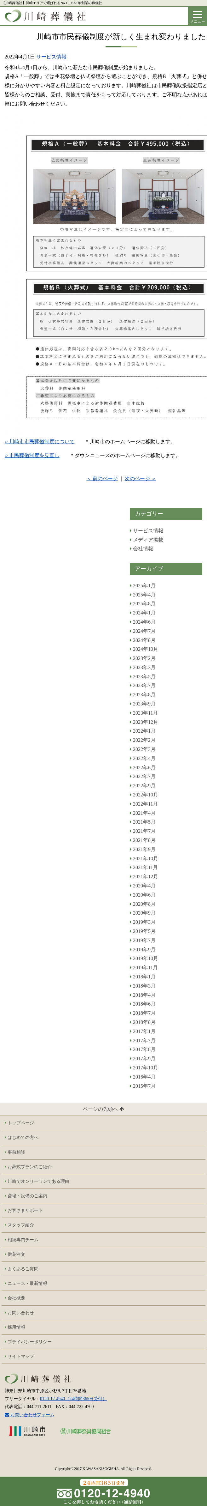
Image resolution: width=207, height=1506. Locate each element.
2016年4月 (143, 1077)
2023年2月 (143, 658)
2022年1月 (143, 731)
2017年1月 (143, 1031)
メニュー (198, 19)
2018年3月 (143, 986)
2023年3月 (143, 667)
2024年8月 (143, 640)
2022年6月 (143, 767)
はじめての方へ (21, 1137)
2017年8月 (143, 1049)
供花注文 (15, 1254)
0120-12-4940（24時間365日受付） (73, 1398)
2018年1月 (143, 976)
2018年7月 (143, 1013)
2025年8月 (143, 603)
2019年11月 (144, 967)
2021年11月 (144, 867)
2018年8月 (143, 1022)
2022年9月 (143, 785)
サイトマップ (19, 1356)
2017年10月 (144, 1067)
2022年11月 (144, 804)
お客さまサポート (24, 1210)
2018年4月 (143, 995)
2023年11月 (144, 713)
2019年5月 (143, 931)
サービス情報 (51, 56)
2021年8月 (143, 840)
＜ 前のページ (102, 478)
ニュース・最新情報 (26, 1283)
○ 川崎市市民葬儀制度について (40, 441)
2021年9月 (143, 849)
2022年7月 (143, 776)
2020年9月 (143, 913)
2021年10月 (144, 858)
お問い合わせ (19, 1312)
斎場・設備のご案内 (26, 1196)
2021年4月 (143, 813)
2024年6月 (143, 622)
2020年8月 (143, 904)
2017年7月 (143, 1040)
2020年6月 (143, 895)
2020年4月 (143, 885)
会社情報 (141, 548)
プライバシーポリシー (28, 1342)
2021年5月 (143, 822)
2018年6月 (143, 1004)
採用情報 (15, 1327)
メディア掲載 (146, 539)
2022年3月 (143, 749)
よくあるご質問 (21, 1269)
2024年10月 (144, 649)
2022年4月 (143, 758)
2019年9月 (143, 949)
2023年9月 (143, 703)
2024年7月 (143, 631)
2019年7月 (143, 940)
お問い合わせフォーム (30, 1414)
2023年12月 (144, 722)
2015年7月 (143, 1086)
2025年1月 (143, 585)
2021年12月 (144, 876)
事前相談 (15, 1152)
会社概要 (15, 1298)
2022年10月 (144, 794)
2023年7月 (143, 685)
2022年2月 (143, 740)
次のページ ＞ (140, 478)
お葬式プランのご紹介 (28, 1166)
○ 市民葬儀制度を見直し (32, 455)
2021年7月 (143, 831)
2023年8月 (143, 694)
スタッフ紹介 (19, 1225)
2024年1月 (143, 612)
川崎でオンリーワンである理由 (37, 1181)
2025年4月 (143, 594)
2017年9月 (143, 1058)
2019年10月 (144, 958)
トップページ (19, 1123)
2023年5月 (143, 676)
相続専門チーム (21, 1239)
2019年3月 (143, 922)
